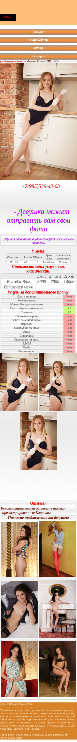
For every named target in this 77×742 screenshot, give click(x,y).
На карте (38, 59)
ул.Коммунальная (11, 63)
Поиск (6, 17)
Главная (38, 32)
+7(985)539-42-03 (40, 188)
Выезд (38, 50)
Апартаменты (38, 41)
